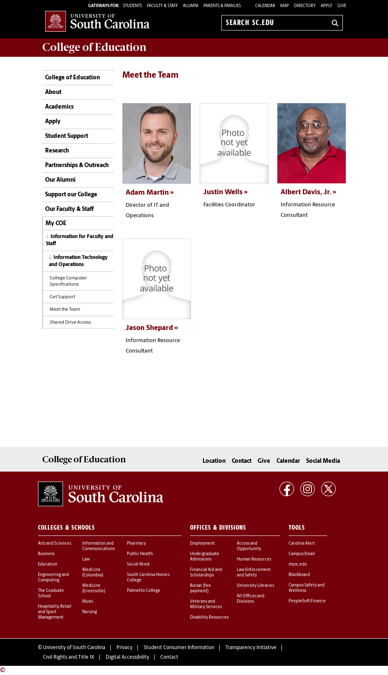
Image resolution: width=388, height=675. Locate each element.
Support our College (71, 195)
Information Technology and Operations (78, 261)
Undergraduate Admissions (204, 556)
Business (46, 553)
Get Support (62, 297)
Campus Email (302, 553)
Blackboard (299, 574)
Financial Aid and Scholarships (206, 572)
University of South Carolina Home (97, 21)
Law (86, 559)
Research (57, 151)
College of (94, 47)
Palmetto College (143, 590)
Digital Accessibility (127, 657)
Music (88, 601)
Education (47, 564)
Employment (202, 543)
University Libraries (255, 585)
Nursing (89, 611)
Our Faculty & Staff (69, 209)
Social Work (138, 564)
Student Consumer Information (179, 647)
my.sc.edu (298, 564)
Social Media (323, 461)
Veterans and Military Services (206, 604)
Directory (305, 6)
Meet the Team (65, 309)
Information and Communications (98, 546)
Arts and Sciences (54, 543)
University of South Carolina (74, 647)
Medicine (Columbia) (92, 572)
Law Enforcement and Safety (254, 572)
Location (214, 461)
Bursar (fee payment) (200, 588)
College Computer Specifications (68, 281)
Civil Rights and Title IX (68, 657)
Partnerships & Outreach (77, 165)
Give (341, 6)
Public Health (140, 553)
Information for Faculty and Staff (79, 240)
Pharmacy (136, 543)
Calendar (265, 6)
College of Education (72, 78)
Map (284, 6)
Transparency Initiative (251, 647)
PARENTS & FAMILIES (222, 6)
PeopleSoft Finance (307, 601)
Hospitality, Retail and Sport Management (54, 611)
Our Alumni (60, 180)
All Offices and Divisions (250, 599)
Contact (241, 461)
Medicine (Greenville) (93, 588)
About (53, 92)
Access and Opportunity (249, 546)
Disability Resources (209, 617)
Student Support (66, 136)
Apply (326, 6)
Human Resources (254, 559)
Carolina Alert (302, 543)
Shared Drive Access (70, 322)
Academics (59, 107)
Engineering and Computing (53, 577)
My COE (56, 223)
